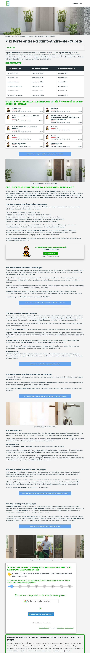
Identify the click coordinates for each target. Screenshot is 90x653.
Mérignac (18, 643)
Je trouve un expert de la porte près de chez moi (45, 526)
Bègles (67, 643)
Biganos (55, 648)
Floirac (69, 646)
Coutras (29, 651)
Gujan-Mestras (55, 646)
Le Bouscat (17, 646)
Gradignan (26, 646)
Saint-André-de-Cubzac (67, 648)
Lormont (39, 646)
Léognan (79, 648)
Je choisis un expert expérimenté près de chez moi (45, 154)
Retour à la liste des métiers (40, 623)
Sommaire (11, 48)
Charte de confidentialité (44, 628)
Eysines (46, 646)
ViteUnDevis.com (60, 628)
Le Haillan (22, 651)
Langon (68, 651)
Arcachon (48, 648)
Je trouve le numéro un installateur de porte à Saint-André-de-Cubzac (45, 493)
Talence (31, 643)
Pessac (24, 643)
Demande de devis (50, 253)
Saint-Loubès (38, 651)
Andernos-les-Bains (37, 648)
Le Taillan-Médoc (12, 651)
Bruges (75, 646)
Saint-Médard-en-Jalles (55, 643)
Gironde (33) (16, 36)
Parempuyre (47, 651)
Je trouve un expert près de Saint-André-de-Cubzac (45, 396)
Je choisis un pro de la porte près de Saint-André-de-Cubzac (45, 303)
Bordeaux (10, 643)
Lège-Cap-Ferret (58, 651)
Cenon (33, 646)
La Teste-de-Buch (76, 643)
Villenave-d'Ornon (40, 643)
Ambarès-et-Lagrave (22, 648)
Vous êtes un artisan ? (69, 628)
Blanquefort (11, 648)
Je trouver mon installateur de (45, 364)
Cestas (63, 646)
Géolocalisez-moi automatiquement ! (41, 614)
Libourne (9, 646)
